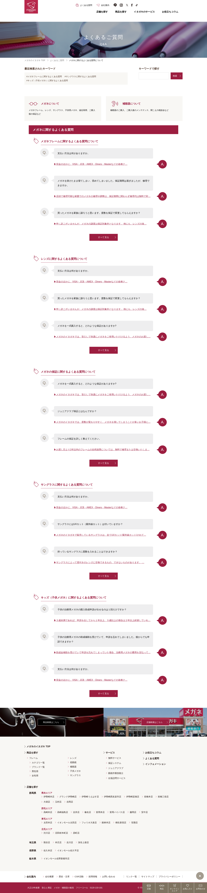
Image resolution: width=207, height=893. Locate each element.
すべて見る (103, 237)
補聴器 (73, 766)
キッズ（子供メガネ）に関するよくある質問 (48, 80)
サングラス (75, 775)
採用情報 (93, 876)
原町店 (76, 833)
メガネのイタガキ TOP (34, 60)
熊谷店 (47, 842)
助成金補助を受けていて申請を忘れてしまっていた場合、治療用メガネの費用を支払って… (103, 652)
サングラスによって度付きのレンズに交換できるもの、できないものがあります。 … (100, 562)
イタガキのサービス (144, 12)
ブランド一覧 (38, 767)
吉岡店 (70, 802)
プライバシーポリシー (169, 876)
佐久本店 (48, 850)
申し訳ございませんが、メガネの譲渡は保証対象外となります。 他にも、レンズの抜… (101, 223)
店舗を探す (102, 12)
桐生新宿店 (120, 822)
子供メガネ (75, 771)
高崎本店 (48, 812)
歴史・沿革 (64, 876)
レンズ (73, 758)
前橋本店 (148, 796)
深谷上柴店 (83, 842)
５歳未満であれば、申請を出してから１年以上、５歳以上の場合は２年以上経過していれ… (103, 620)
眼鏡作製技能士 (115, 773)
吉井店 (76, 812)
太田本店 (48, 822)
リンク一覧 (131, 876)
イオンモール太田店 (67, 822)
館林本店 (106, 822)
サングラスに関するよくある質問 (81, 76)
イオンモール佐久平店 (68, 850)
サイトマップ (147, 876)
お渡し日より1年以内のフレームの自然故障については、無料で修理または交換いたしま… (103, 449)
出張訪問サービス (116, 778)
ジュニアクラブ (115, 768)
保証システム (114, 763)
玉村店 (58, 802)
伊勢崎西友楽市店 (112, 796)
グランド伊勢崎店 (68, 796)
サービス (110, 752)
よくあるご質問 (57, 60)
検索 (175, 76)
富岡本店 (100, 812)
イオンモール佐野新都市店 (56, 858)
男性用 (35, 771)
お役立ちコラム (170, 12)
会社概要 (49, 876)
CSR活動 (79, 876)
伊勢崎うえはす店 (90, 796)
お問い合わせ (108, 876)
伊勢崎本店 (49, 796)
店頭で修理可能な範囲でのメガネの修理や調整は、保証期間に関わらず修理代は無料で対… (103, 196)
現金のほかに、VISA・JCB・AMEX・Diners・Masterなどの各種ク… (91, 164)
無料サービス (114, 758)
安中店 (144, 812)
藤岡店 (133, 812)
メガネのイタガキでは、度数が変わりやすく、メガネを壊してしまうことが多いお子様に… (103, 422)
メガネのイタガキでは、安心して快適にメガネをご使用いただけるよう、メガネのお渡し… (103, 336)
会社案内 (31, 876)
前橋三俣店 (163, 796)
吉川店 (70, 842)
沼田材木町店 (61, 833)
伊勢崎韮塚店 (132, 796)
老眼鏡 (73, 762)
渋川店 (47, 833)
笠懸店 (134, 822)
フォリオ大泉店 (89, 822)
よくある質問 (152, 758)
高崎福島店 (62, 812)
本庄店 (58, 842)
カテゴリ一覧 (38, 762)
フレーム (33, 758)
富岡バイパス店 (117, 812)
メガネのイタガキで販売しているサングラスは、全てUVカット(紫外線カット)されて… (101, 535)
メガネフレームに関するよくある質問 (45, 76)
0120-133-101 (96, 888)
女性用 (35, 775)
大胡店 (47, 802)
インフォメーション (155, 764)
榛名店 (88, 812)
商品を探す (121, 12)
